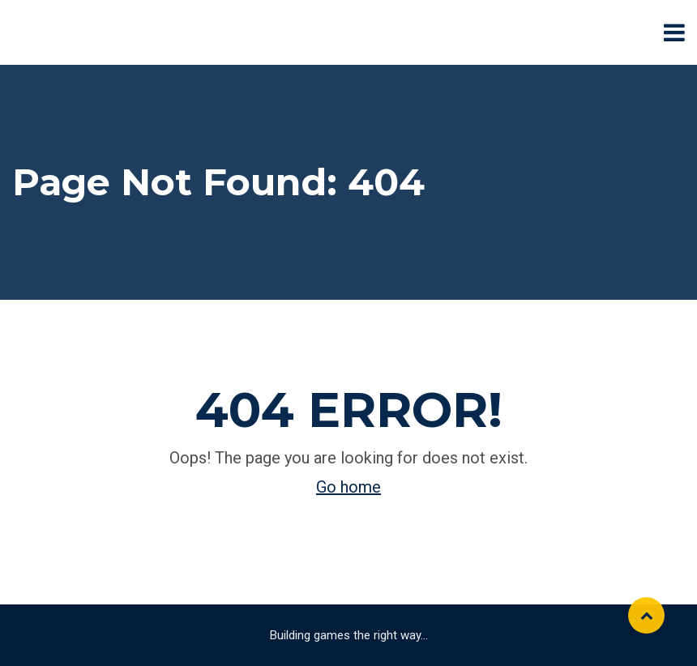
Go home (348, 487)
